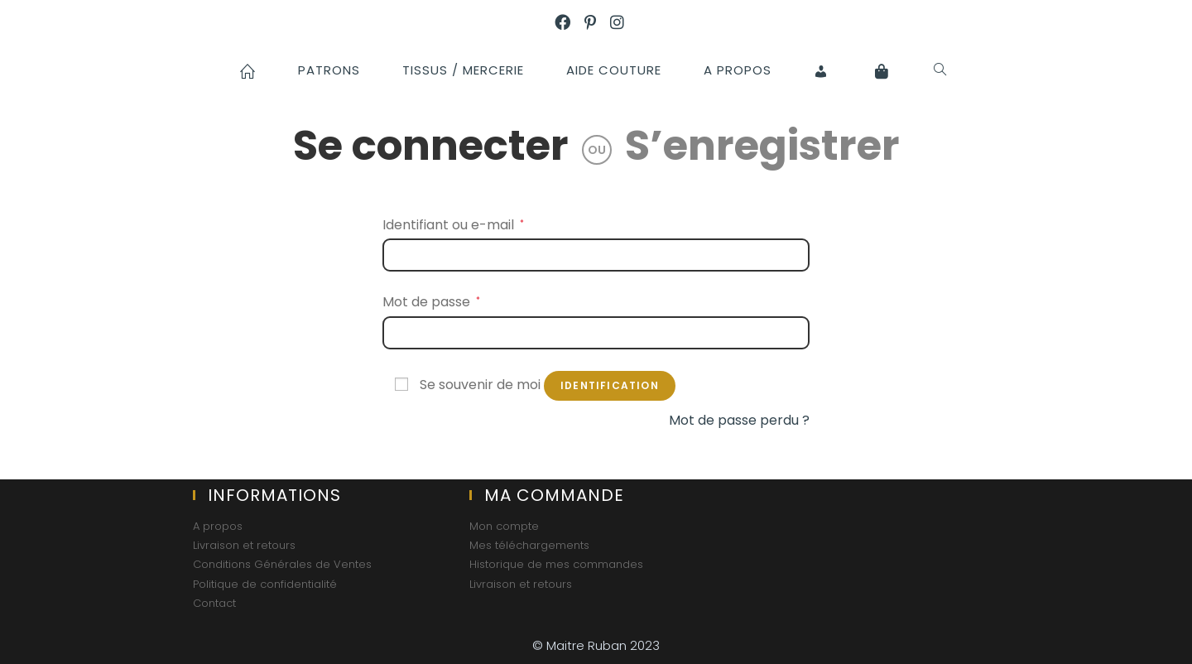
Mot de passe (431, 302)
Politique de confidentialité (265, 584)
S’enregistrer (762, 146)
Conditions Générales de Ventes (282, 564)
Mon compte (504, 526)
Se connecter (431, 146)
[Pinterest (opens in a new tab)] (597, 23)
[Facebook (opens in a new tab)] (569, 23)
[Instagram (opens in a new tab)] (624, 23)
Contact (214, 603)
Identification (609, 385)
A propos (218, 526)
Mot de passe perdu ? (739, 420)
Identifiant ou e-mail (453, 225)
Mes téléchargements (529, 545)
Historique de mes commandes (556, 564)
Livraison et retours (244, 545)
